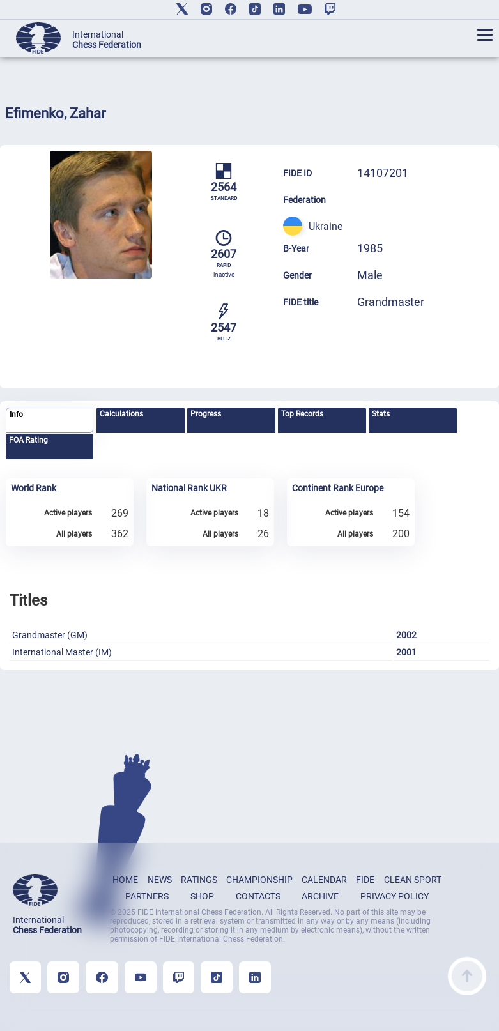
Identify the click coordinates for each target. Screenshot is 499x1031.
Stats (381, 413)
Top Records (302, 413)
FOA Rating (28, 440)
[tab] (49, 421)
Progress (205, 413)
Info (16, 414)
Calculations (121, 413)
